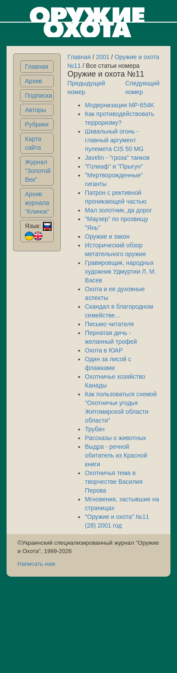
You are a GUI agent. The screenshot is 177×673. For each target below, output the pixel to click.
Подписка (38, 95)
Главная (36, 66)
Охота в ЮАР (104, 350)
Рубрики (37, 124)
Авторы (35, 109)
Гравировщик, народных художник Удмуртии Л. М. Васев (120, 271)
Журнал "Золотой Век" (38, 171)
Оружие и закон (107, 236)
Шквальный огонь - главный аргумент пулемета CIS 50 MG (114, 140)
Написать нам (36, 563)
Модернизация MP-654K (119, 105)
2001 (102, 56)
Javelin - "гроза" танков (117, 157)
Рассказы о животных (115, 437)
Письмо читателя (109, 324)
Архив (33, 81)
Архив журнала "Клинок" (37, 202)
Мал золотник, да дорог (118, 210)
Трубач (94, 429)
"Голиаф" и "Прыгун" (114, 166)
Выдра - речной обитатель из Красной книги (116, 455)
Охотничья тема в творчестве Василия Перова (113, 481)
